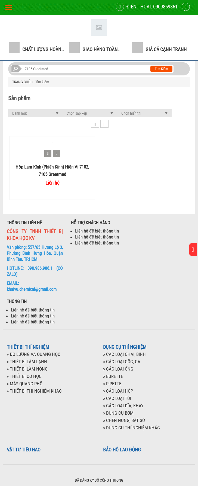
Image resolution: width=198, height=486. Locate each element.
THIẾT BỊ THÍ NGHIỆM (28, 347)
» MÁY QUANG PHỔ (24, 383)
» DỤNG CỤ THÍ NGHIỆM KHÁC (131, 427)
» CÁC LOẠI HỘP (118, 391)
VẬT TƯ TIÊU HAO (24, 450)
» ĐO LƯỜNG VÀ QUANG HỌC (33, 354)
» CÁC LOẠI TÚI (117, 398)
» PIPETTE (112, 383)
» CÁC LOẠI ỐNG (118, 369)
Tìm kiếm (161, 69)
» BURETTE (113, 376)
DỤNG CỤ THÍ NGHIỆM (125, 347)
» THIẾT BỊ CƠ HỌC (24, 376)
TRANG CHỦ (21, 82)
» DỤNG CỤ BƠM (118, 413)
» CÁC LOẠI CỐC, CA (121, 361)
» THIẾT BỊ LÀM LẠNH (27, 361)
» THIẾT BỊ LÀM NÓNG (27, 369)
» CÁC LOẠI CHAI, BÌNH (124, 354)
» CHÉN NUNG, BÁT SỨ (124, 420)
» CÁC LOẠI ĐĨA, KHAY (123, 405)
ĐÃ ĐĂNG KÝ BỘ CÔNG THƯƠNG (99, 480)
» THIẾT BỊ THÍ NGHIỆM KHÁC (34, 391)
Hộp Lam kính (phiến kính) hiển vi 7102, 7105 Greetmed (52, 170)
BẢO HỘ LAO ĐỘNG (122, 450)
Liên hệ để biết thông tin (97, 231)
